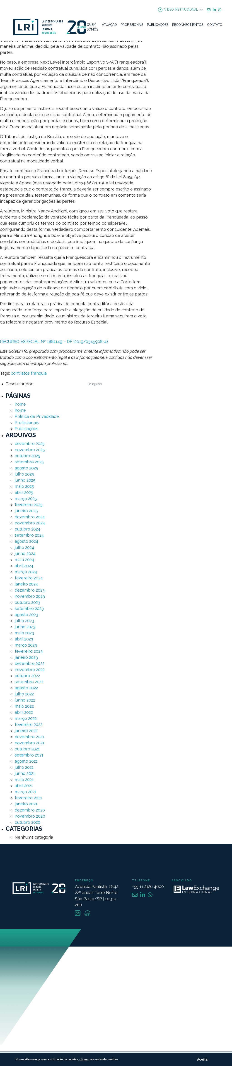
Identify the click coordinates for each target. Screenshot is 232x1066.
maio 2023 (24, 633)
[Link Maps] (78, 914)
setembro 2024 (29, 535)
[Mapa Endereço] (116, 999)
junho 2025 (25, 480)
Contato (214, 24)
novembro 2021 (29, 742)
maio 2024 (24, 559)
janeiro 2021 (26, 804)
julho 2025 (24, 474)
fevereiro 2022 (28, 724)
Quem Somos (92, 27)
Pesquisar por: (19, 383)
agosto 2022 (26, 687)
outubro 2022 (27, 675)
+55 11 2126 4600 (148, 886)
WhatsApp (219, 10)
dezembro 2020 (30, 810)
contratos (20, 373)
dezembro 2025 (30, 443)
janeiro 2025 (26, 510)
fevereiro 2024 (29, 578)
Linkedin (214, 10)
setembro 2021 (29, 755)
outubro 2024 (27, 529)
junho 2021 (25, 773)
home (20, 404)
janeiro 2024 (26, 584)
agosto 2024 (26, 541)
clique (84, 1059)
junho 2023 (25, 626)
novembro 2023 (30, 596)
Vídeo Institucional (178, 9)
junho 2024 (25, 553)
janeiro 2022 (26, 730)
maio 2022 (24, 706)
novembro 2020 (30, 816)
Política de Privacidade (37, 416)
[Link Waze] (87, 914)
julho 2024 (24, 547)
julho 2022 (24, 694)
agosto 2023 (26, 614)
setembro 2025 (29, 461)
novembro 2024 (30, 523)
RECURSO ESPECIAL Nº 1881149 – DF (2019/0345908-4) (54, 341)
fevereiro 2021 (28, 797)
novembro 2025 (30, 449)
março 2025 (26, 498)
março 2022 (26, 718)
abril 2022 (24, 712)
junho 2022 (25, 700)
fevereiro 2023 (29, 651)
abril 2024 (24, 565)
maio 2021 (24, 779)
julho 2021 (24, 767)
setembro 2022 (29, 681)
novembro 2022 (30, 669)
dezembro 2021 (29, 736)
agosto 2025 (26, 468)
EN (201, 9)
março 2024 (26, 571)
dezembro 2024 (30, 516)
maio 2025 (24, 486)
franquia (39, 373)
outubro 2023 (27, 602)
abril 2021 (24, 785)
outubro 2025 (27, 455)
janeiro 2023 (26, 657)
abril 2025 (24, 492)
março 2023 (26, 645)
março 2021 (25, 791)
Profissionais (132, 24)
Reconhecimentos (187, 24)
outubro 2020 (27, 822)
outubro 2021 (27, 749)
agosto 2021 (26, 761)
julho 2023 (24, 620)
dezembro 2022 (29, 663)
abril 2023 (24, 639)
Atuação (109, 24)
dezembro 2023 (30, 590)
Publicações (157, 24)
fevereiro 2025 (29, 504)
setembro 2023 (29, 608)
